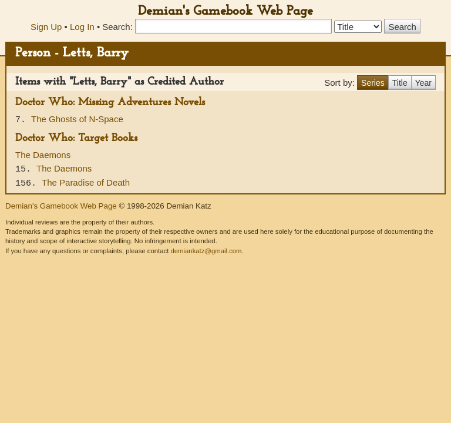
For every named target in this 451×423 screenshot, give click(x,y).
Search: (117, 27)
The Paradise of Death (86, 182)
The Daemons (42, 155)
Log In (82, 27)
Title (400, 83)
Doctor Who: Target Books (76, 138)
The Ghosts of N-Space (77, 119)
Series (373, 83)
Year (423, 83)
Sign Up (46, 27)
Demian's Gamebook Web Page (225, 11)
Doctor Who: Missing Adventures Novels (110, 102)
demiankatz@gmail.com (205, 250)
